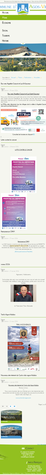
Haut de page (41, 444)
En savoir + (5, 417)
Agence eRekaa (15, 473)
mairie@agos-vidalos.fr (27, 457)
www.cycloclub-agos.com (23, 398)
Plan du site (39, 473)
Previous (1, 59)
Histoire (5, 40)
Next (44, 59)
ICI (34, 134)
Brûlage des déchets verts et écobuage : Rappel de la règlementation (10, 428)
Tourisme (6, 35)
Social (5, 30)
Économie (6, 22)
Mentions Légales (30, 473)
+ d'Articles (4, 421)
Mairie (4, 17)
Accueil (5, 12)
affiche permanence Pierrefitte (23, 251)
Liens (22, 473)
